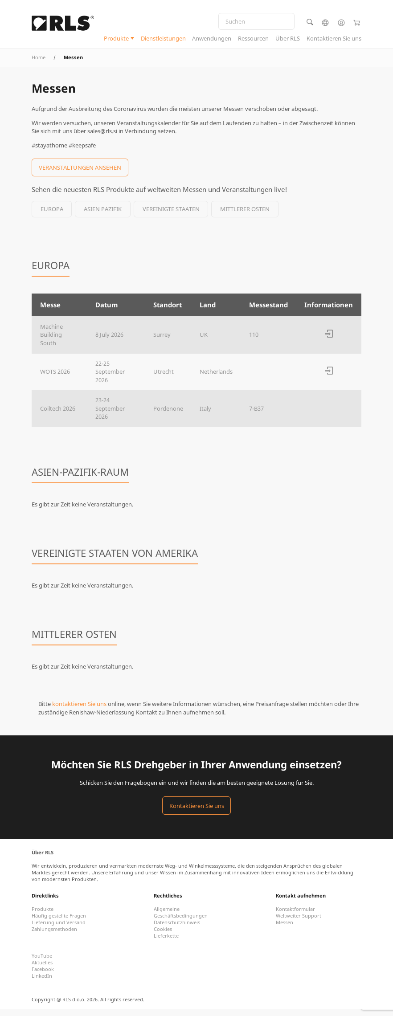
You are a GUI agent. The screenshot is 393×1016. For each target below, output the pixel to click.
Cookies (163, 935)
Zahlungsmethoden (54, 935)
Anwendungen (211, 40)
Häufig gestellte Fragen (59, 922)
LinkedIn (42, 982)
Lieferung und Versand (59, 929)
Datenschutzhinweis (177, 929)
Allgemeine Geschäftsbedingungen (181, 919)
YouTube (42, 962)
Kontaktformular (295, 915)
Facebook (43, 975)
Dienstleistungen (163, 40)
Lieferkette (166, 942)
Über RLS (287, 40)
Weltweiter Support (298, 922)
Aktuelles (42, 969)
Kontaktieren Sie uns (334, 40)
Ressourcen (253, 40)
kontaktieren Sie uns (79, 710)
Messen (284, 929)
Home (38, 64)
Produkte (116, 40)
